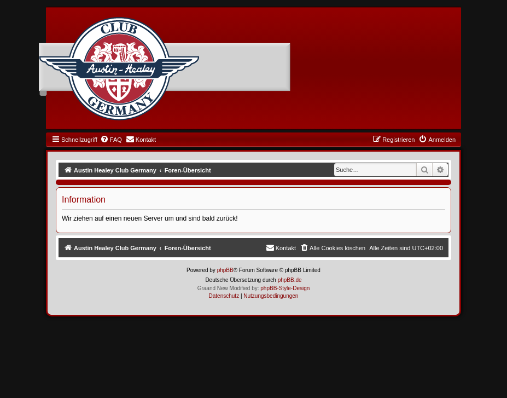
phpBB (225, 270)
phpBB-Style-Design (285, 288)
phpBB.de (290, 280)
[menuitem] (111, 139)
